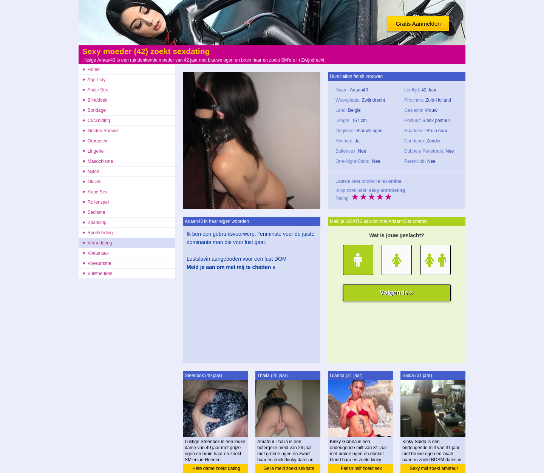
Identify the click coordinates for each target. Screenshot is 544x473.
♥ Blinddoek (95, 100)
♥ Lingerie (93, 151)
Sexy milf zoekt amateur (434, 468)
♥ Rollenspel (95, 202)
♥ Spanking (94, 222)
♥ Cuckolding (96, 120)
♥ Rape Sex (95, 192)
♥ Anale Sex (95, 90)
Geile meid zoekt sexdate (288, 468)
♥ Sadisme (93, 212)
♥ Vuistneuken (97, 273)
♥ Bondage (94, 110)
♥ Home (91, 69)
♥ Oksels (91, 181)
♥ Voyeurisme (96, 263)
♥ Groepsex (94, 141)
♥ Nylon (90, 171)
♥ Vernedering (97, 243)
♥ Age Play (93, 79)
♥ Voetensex (95, 253)
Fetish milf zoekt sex (361, 468)
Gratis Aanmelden (418, 23)
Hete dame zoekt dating (216, 468)
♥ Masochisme (97, 161)
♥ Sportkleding (97, 232)
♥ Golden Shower (100, 130)
